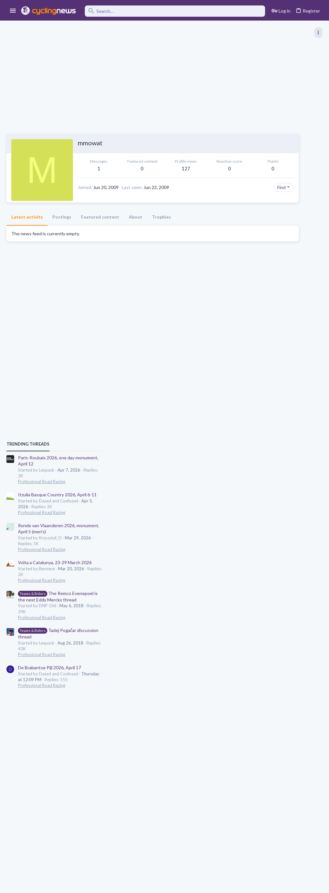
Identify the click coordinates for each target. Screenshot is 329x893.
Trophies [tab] (161, 227)
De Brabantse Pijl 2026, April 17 (269, 554)
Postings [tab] (61, 227)
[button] (13, 10)
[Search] (175, 11)
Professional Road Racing (261, 368)
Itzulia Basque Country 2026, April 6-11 (277, 381)
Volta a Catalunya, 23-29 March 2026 (274, 449)
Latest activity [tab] (27, 227)
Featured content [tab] (100, 227)
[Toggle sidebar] (318, 32)
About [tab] (135, 227)
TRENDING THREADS (247, 330)
